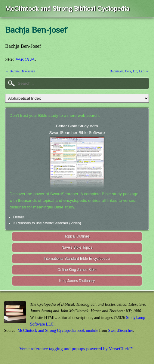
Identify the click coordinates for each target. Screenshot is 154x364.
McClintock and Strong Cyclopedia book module (58, 330)
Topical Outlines (77, 236)
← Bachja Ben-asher (20, 71)
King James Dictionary (77, 281)
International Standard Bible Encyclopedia (77, 258)
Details (18, 217)
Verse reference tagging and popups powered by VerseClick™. (76, 348)
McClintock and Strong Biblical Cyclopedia (67, 8)
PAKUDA (25, 59)
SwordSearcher (120, 330)
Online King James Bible (77, 270)
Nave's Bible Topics (77, 247)
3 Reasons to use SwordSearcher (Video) (47, 223)
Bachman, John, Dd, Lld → (129, 71)
